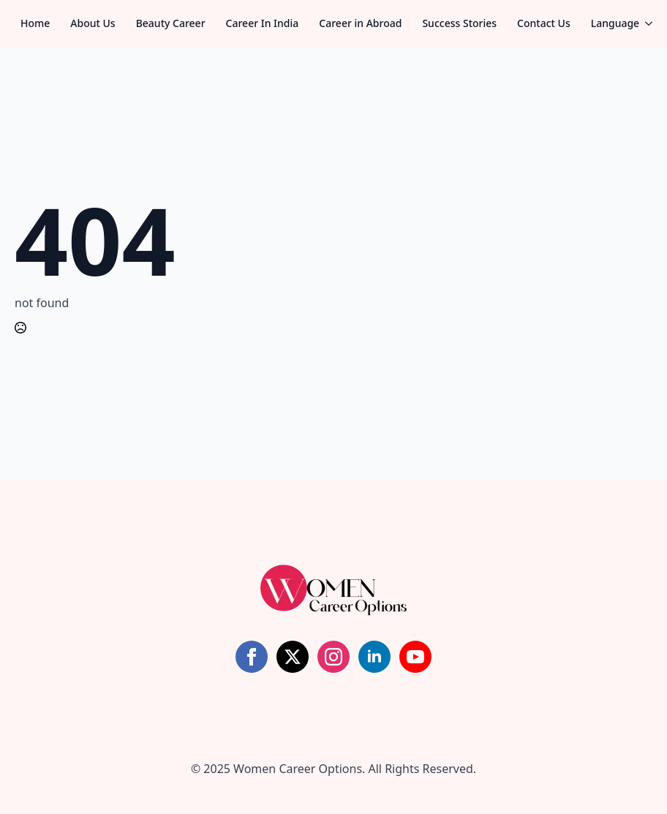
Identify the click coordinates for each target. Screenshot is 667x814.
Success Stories (459, 23)
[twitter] (292, 657)
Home (35, 23)
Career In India (262, 23)
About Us (92, 23)
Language (615, 23)
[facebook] (251, 657)
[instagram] (333, 657)
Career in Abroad (360, 23)
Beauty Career (171, 23)
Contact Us (543, 23)
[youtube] (415, 657)
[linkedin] (374, 657)
